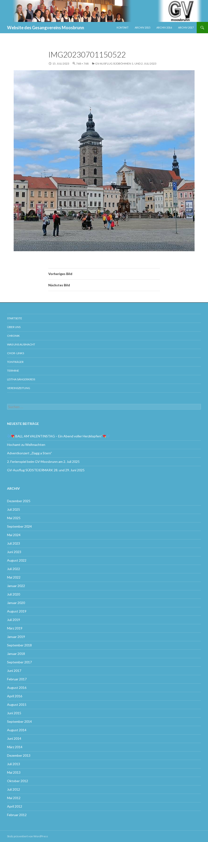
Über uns (13, 327)
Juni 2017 (14, 671)
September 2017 (19, 662)
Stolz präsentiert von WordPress (27, 836)
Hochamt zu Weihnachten (26, 445)
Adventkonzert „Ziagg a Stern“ (29, 453)
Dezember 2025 (18, 501)
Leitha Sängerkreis (21, 379)
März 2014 (14, 747)
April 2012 (14, 806)
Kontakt (123, 27)
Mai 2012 (13, 798)
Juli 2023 (13, 543)
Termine (13, 370)
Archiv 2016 (164, 27)
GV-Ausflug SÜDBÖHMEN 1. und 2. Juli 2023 (125, 63)
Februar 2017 (17, 679)
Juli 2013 (13, 764)
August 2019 (16, 611)
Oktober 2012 (17, 781)
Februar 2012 (17, 815)
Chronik (13, 335)
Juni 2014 (14, 738)
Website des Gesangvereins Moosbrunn (45, 27)
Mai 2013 (13, 772)
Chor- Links (15, 353)
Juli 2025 (13, 509)
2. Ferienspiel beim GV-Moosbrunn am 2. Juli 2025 (43, 462)
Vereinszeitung (18, 388)
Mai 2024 (13, 535)
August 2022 (16, 560)
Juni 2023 (14, 552)
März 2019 (14, 628)
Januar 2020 (16, 603)
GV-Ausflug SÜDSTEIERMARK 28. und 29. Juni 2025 (46, 470)
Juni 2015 (14, 713)
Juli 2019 (13, 620)
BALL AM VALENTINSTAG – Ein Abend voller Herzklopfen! (58, 436)
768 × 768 (82, 63)
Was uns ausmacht (21, 344)
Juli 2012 (13, 789)
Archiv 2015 (142, 27)
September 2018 (19, 645)
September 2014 (19, 721)
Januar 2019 (16, 637)
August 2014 (16, 730)
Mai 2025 (13, 518)
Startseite (14, 318)
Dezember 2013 (18, 755)
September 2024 (19, 526)
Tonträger (15, 362)
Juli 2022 (13, 569)
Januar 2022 (16, 586)
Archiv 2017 (186, 27)
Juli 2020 (13, 594)
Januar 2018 (16, 654)
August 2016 (16, 688)
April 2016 (14, 696)
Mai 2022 (13, 577)
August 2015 (16, 704)
